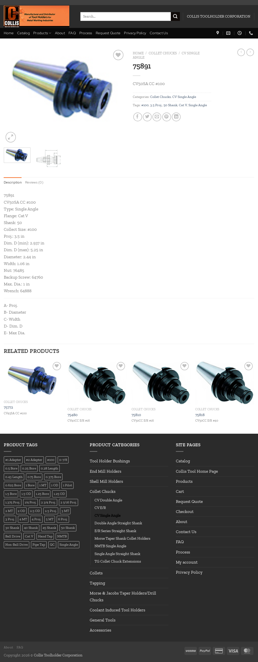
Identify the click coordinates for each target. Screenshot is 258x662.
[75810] (161, 383)
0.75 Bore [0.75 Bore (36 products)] (34, 477)
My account (187, 562)
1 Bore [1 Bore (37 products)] (30, 485)
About (60, 33)
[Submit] (175, 16)
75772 (8, 407)
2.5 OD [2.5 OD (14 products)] (35, 511)
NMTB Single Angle (110, 546)
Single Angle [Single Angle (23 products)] (68, 544)
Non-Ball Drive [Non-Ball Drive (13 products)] (16, 544)
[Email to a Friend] (156, 117)
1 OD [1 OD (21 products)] (54, 485)
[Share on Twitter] (147, 117)
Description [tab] (13, 182)
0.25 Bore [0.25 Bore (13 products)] (29, 468)
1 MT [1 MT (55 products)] (42, 485)
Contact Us (159, 33)
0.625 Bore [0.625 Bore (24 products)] (13, 485)
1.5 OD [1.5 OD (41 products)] (26, 494)
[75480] (97, 383)
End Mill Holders (105, 471)
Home (9, 33)
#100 (145, 105)
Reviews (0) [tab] (35, 182)
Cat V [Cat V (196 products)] (29, 536)
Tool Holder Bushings (110, 461)
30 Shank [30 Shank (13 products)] (12, 528)
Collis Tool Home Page (197, 471)
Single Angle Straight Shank (117, 553)
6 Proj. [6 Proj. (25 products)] (63, 519)
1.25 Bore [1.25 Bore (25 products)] (42, 494)
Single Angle (197, 105)
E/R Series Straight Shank (115, 531)
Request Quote (108, 33)
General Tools (102, 619)
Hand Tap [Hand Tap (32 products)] (45, 536)
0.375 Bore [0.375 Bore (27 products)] (53, 477)
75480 (73, 415)
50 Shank (170, 105)
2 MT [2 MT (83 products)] (9, 511)
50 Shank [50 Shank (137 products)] (68, 528)
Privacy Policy (135, 33)
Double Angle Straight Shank (118, 523)
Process (85, 33)
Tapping (97, 582)
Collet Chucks (163, 53)
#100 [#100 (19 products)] (50, 460)
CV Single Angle (184, 97)
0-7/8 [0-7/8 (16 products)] (63, 460)
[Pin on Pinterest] (166, 117)
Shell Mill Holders (106, 481)
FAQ (72, 33)
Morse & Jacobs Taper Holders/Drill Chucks (123, 596)
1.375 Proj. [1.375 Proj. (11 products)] (12, 502)
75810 (136, 415)
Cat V (183, 105)
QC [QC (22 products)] (52, 544)
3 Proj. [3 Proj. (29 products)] (10, 519)
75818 (200, 415)
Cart (180, 491)
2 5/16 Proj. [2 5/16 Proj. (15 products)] (68, 502)
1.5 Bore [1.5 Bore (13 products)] (11, 494)
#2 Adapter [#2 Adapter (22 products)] (34, 460)
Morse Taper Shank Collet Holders (122, 538)
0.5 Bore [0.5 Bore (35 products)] (11, 468)
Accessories (100, 630)
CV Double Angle (108, 500)
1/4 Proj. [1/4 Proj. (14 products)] (30, 502)
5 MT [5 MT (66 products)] (49, 519)
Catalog (23, 33)
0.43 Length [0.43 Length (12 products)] (14, 477)
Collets (96, 572)
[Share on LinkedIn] (176, 117)
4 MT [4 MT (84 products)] (23, 519)
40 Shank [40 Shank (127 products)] (31, 528)
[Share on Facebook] (137, 117)
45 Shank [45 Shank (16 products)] (49, 528)
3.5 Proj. (156, 105)
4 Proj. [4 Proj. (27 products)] (36, 519)
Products (42, 33)
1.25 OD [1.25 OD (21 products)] (59, 494)
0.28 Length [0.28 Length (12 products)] (49, 468)
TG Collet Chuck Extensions (117, 561)
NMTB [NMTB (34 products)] (62, 536)
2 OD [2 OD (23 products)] (21, 511)
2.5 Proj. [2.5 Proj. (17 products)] (51, 511)
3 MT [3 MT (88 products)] (65, 511)
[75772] (33, 379)
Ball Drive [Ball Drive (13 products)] (12, 536)
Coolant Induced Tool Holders (117, 609)
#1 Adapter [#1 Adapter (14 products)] (13, 460)
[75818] (224, 383)
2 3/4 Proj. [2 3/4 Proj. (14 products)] (48, 502)
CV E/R (100, 507)
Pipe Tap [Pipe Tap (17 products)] (39, 544)
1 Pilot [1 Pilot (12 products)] (67, 485)
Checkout (185, 511)
